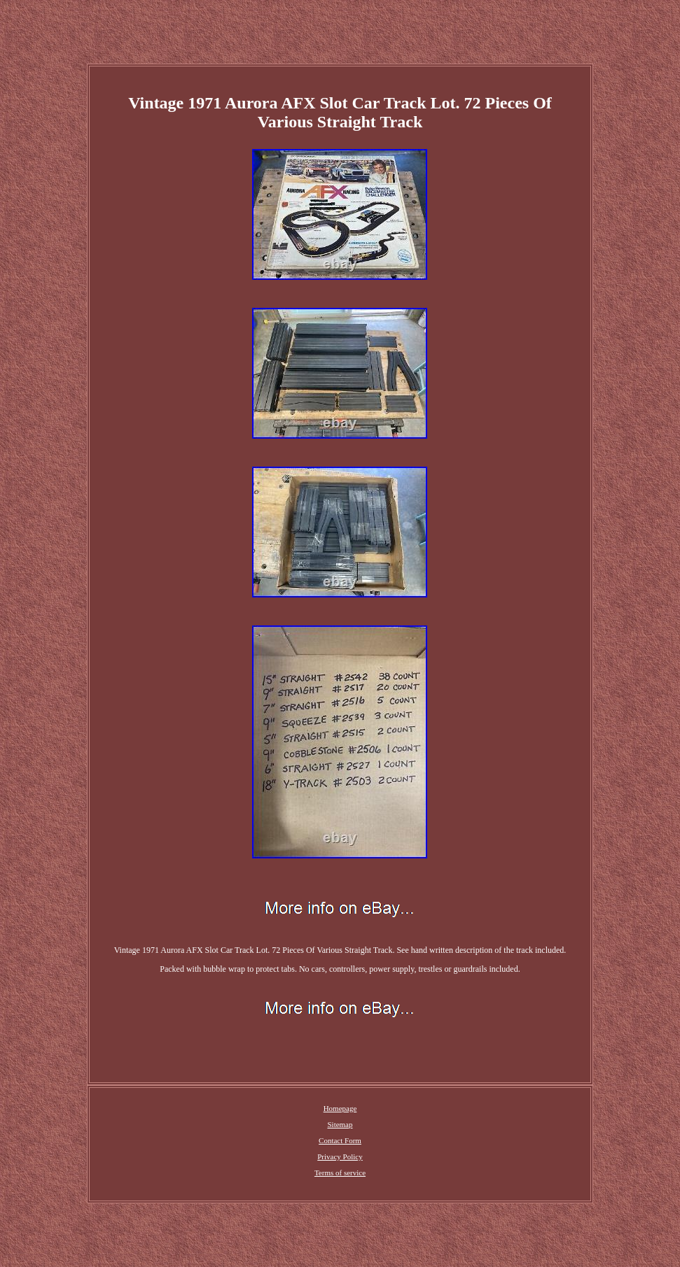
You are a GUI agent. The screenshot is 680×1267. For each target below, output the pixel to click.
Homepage (340, 1108)
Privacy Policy (339, 1156)
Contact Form (340, 1140)
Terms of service (340, 1172)
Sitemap (339, 1124)
